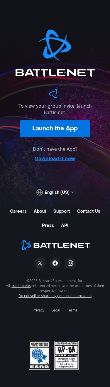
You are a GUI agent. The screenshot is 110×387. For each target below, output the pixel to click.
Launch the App (55, 128)
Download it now (55, 158)
